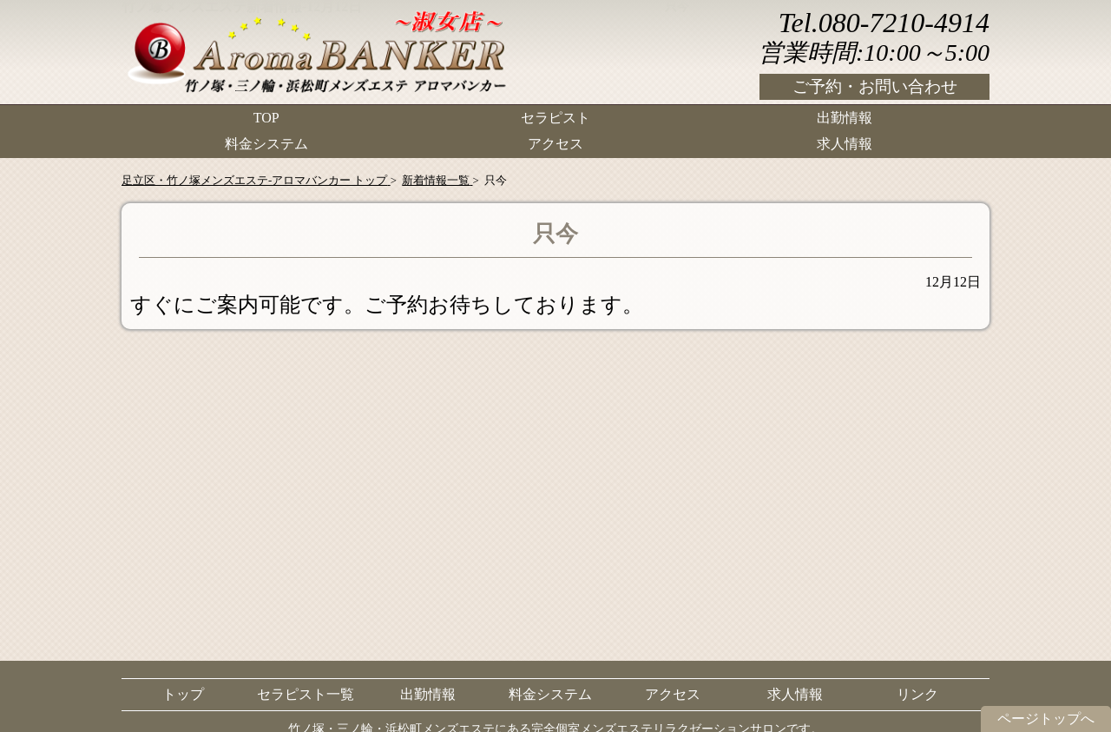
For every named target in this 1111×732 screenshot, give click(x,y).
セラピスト (555, 117)
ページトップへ (1046, 718)
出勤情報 (844, 117)
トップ (183, 694)
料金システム (266, 143)
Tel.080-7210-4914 (884, 22)
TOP (266, 117)
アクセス (555, 143)
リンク (917, 694)
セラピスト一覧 (305, 694)
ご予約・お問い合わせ (874, 86)
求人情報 (844, 143)
